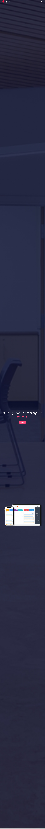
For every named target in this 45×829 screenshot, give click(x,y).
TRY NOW (22, 422)
